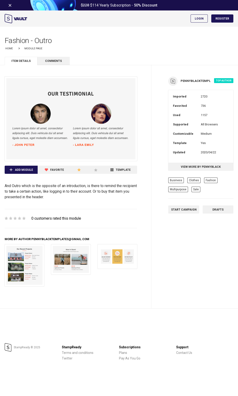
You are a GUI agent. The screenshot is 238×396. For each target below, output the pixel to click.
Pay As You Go (129, 358)
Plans (123, 353)
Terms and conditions (77, 353)
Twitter (67, 358)
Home (9, 48)
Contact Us (184, 353)
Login (199, 18)
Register (222, 18)
